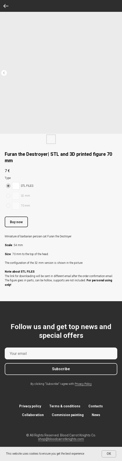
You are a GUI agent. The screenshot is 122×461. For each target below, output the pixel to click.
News (96, 415)
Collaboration (33, 415)
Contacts (95, 406)
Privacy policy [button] (30, 406)
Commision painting (68, 415)
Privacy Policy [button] (83, 384)
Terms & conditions (64, 406)
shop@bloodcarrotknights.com (61, 439)
